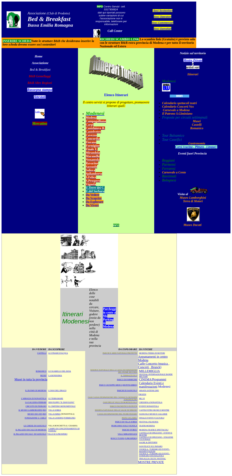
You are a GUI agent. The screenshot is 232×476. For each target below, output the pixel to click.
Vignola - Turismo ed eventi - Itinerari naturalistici (154, 454)
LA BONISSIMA (55, 375)
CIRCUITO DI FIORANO (35, 406)
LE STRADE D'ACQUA (58, 353)
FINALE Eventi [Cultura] (151, 418)
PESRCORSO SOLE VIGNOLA (124, 426)
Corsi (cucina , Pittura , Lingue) (195, 146)
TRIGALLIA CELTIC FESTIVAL (152, 459)
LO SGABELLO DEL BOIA (59, 371)
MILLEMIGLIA (149, 371)
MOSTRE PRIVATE (151, 462)
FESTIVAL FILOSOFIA (148, 422)
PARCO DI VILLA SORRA (126, 422)
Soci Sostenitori (162, 10)
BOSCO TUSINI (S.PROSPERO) (124, 438)
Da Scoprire (94, 198)
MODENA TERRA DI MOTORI (152, 353)
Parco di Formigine (127, 380)
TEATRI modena (147, 426)
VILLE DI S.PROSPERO (57, 434)
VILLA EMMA (54, 414)
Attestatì (40, 97)
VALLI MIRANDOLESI (127, 434)
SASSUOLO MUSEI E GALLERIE (153, 414)
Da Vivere (92, 205)
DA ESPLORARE (127, 349)
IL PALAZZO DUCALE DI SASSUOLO (29, 434)
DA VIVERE (145, 349)
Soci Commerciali (162, 22)
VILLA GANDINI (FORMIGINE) (61, 418)
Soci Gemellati (162, 28)
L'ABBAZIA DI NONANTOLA (33, 398)
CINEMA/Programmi (152, 379)
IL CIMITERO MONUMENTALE (61, 406)
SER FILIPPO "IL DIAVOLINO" (61, 402)
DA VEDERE (39, 349)
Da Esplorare (94, 201)
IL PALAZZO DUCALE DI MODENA (31, 430)
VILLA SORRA (54, 410)
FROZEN (142, 394)
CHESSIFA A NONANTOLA (150, 402)
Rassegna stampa (39, 90)
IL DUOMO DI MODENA (35, 390)
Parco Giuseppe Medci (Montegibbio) (118, 385)
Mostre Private (192, 60)
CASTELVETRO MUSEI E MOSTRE (154, 410)
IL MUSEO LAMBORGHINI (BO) (32, 410)
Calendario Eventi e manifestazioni (151, 384)
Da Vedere (92, 194)
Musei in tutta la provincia (31, 379)
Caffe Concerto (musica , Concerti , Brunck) (153, 365)
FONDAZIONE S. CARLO (35, 418)
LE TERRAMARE (55, 398)
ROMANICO (41, 371)
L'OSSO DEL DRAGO (57, 390)
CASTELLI (41, 353)
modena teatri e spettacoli (153, 430)
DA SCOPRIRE (56, 349)
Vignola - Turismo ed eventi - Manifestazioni (154, 450)
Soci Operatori (162, 16)
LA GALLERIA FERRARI (35, 402)
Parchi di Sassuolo (127, 390)
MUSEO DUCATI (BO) (36, 414)
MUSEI (43, 375)
